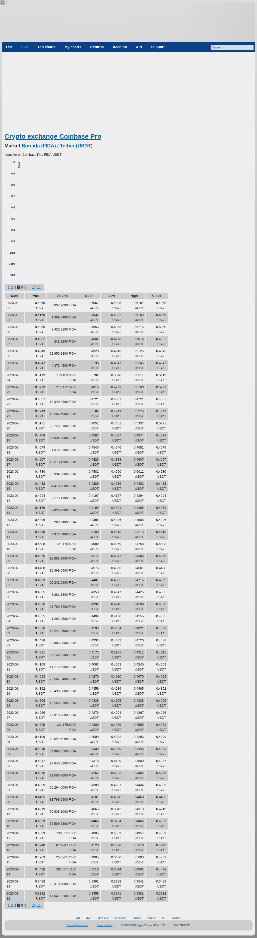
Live (25, 47)
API (139, 47)
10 (33, 287)
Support (158, 47)
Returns (97, 47)
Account (120, 47)
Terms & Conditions (77, 925)
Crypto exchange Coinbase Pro (53, 136)
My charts (73, 47)
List (9, 47)
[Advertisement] (128, 94)
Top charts (46, 47)
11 (39, 287)
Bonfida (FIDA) (39, 145)
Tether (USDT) (76, 145)
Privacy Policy (104, 925)
